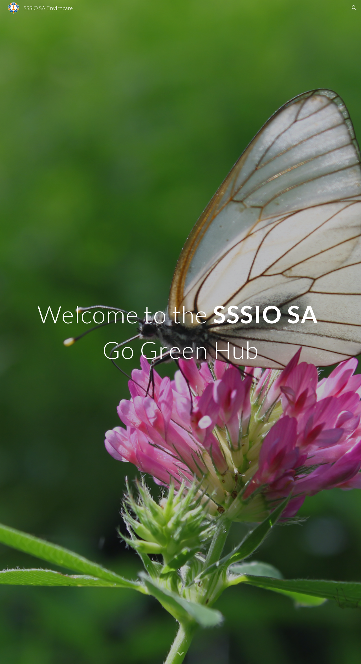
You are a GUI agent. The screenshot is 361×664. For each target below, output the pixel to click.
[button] (354, 8)
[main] (180, 332)
